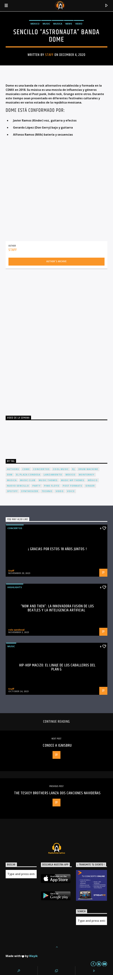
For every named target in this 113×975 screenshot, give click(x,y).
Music (46, 23)
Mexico (34, 23)
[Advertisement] (32, 341)
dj (73, 469)
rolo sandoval (16, 629)
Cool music (61, 469)
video (59, 491)
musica (12, 480)
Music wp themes (72, 480)
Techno (47, 491)
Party (36, 485)
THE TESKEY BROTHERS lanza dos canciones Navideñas (57, 793)
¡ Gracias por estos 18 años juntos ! (57, 549)
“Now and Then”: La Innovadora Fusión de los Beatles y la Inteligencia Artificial (57, 608)
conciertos (41, 469)
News (68, 23)
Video (78, 23)
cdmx (26, 469)
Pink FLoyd (51, 485)
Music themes (48, 480)
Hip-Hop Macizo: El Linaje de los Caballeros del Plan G (57, 667)
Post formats (72, 485)
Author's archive (56, 261)
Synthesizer (29, 491)
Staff (49, 55)
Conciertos (14, 528)
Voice (71, 491)
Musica (57, 23)
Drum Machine (88, 469)
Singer (90, 485)
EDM (10, 474)
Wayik (33, 956)
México (92, 480)
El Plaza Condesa (28, 474)
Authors (13, 469)
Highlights (14, 587)
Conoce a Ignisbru (57, 745)
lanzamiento (53, 474)
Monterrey (86, 474)
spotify (12, 491)
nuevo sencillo (18, 485)
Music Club (27, 480)
